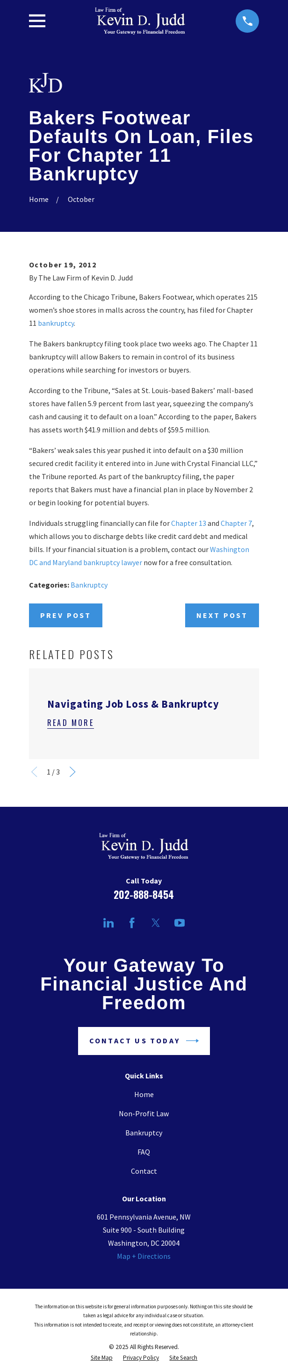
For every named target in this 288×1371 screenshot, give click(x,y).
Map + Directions (144, 1256)
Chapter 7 (236, 523)
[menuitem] (102, 1357)
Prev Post (66, 615)
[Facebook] (132, 923)
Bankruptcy (89, 584)
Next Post (222, 615)
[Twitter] (156, 923)
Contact (144, 1171)
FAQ (143, 1151)
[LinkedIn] (108, 923)
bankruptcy (56, 323)
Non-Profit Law (144, 1113)
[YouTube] (179, 923)
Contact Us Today (144, 1040)
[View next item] (72, 772)
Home (144, 1094)
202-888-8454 (144, 894)
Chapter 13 (188, 523)
